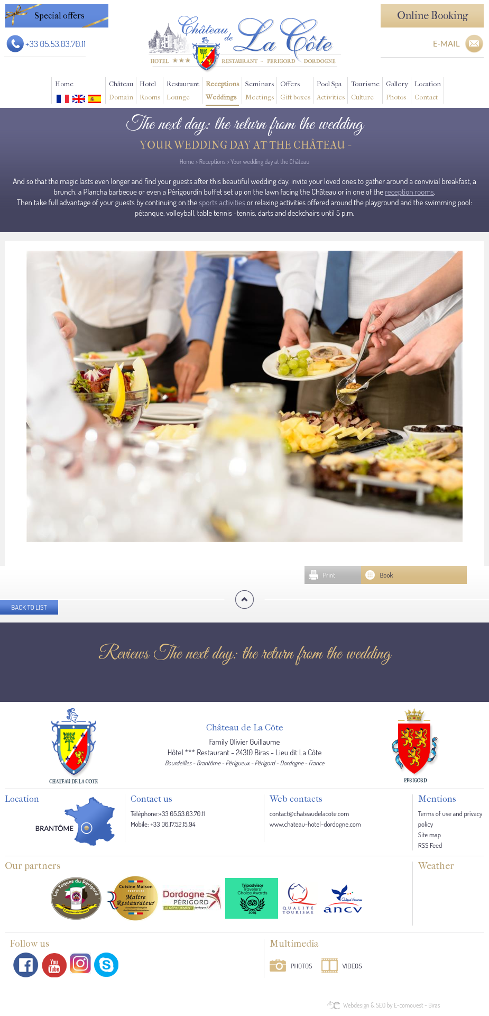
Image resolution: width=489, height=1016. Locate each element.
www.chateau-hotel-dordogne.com (315, 824)
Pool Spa (331, 92)
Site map (429, 834)
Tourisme (365, 92)
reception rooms (409, 192)
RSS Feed (430, 845)
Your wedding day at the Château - (245, 145)
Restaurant (183, 92)
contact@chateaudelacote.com (309, 813)
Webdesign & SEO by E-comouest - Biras (391, 1005)
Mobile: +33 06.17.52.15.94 (163, 824)
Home (64, 84)
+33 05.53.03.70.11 (55, 43)
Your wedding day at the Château (269, 162)
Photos (301, 966)
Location (427, 92)
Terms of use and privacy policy (450, 818)
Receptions (222, 92)
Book (386, 575)
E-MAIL (446, 43)
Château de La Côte (244, 728)
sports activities (222, 202)
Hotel (150, 92)
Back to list (29, 607)
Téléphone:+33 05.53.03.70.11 (168, 813)
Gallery (397, 92)
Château (121, 92)
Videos (352, 966)
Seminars (259, 92)
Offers (295, 92)
